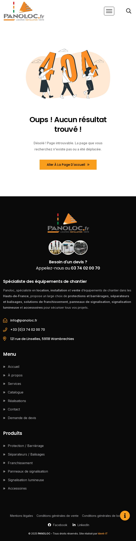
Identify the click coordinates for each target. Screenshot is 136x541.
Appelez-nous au (68, 265)
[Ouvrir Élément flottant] (125, 516)
